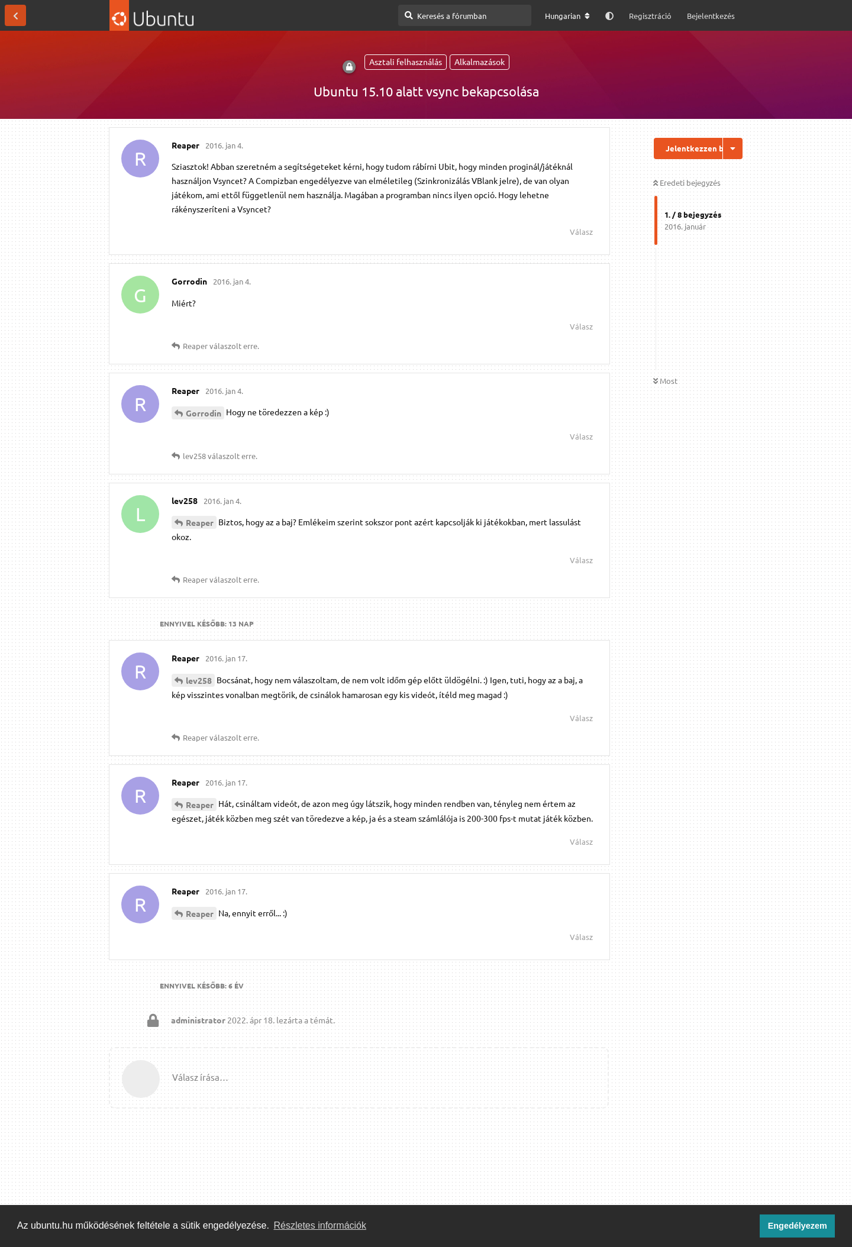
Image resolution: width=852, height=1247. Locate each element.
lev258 (199, 680)
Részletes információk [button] (320, 1225)
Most (665, 381)
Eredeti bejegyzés (687, 182)
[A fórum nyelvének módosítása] (567, 16)
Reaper (200, 522)
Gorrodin (203, 413)
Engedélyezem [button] (797, 1225)
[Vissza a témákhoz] (15, 15)
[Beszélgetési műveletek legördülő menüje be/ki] (733, 148)
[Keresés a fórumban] (464, 15)
